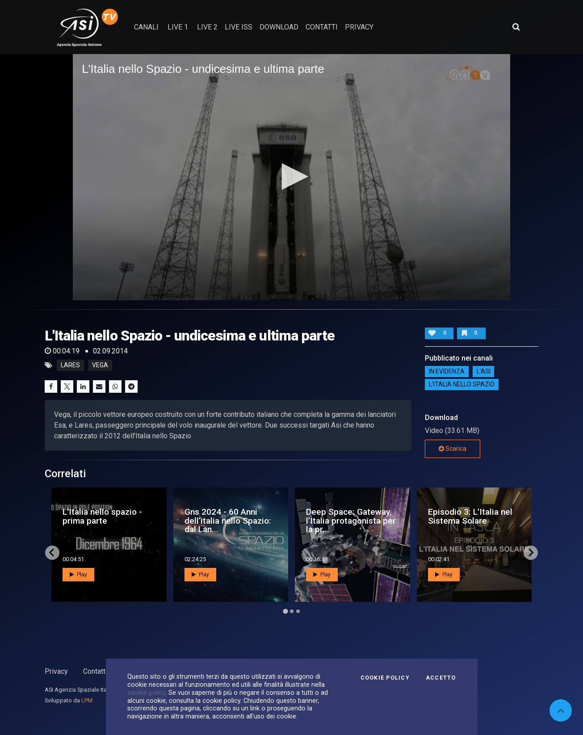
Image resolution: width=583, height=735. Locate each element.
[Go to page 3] (298, 611)
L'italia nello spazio (462, 384)
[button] (291, 176)
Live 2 (207, 27)
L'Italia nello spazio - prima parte (102, 516)
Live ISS (238, 27)
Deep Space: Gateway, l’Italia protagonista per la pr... (351, 520)
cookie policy (146, 692)
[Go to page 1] (285, 611)
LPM (86, 700)
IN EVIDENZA (447, 371)
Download (279, 27)
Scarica (452, 448)
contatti (322, 27)
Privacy (56, 671)
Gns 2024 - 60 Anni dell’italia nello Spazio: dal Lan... (228, 520)
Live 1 (178, 27)
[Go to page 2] (292, 611)
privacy (359, 27)
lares (70, 365)
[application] (291, 177)
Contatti (95, 671)
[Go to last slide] (52, 553)
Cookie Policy (385, 677)
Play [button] (78, 574)
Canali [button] (146, 27)
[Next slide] (531, 553)
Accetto (441, 677)
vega (100, 365)
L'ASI (484, 371)
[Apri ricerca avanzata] (516, 26)
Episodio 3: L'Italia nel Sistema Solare (470, 516)
